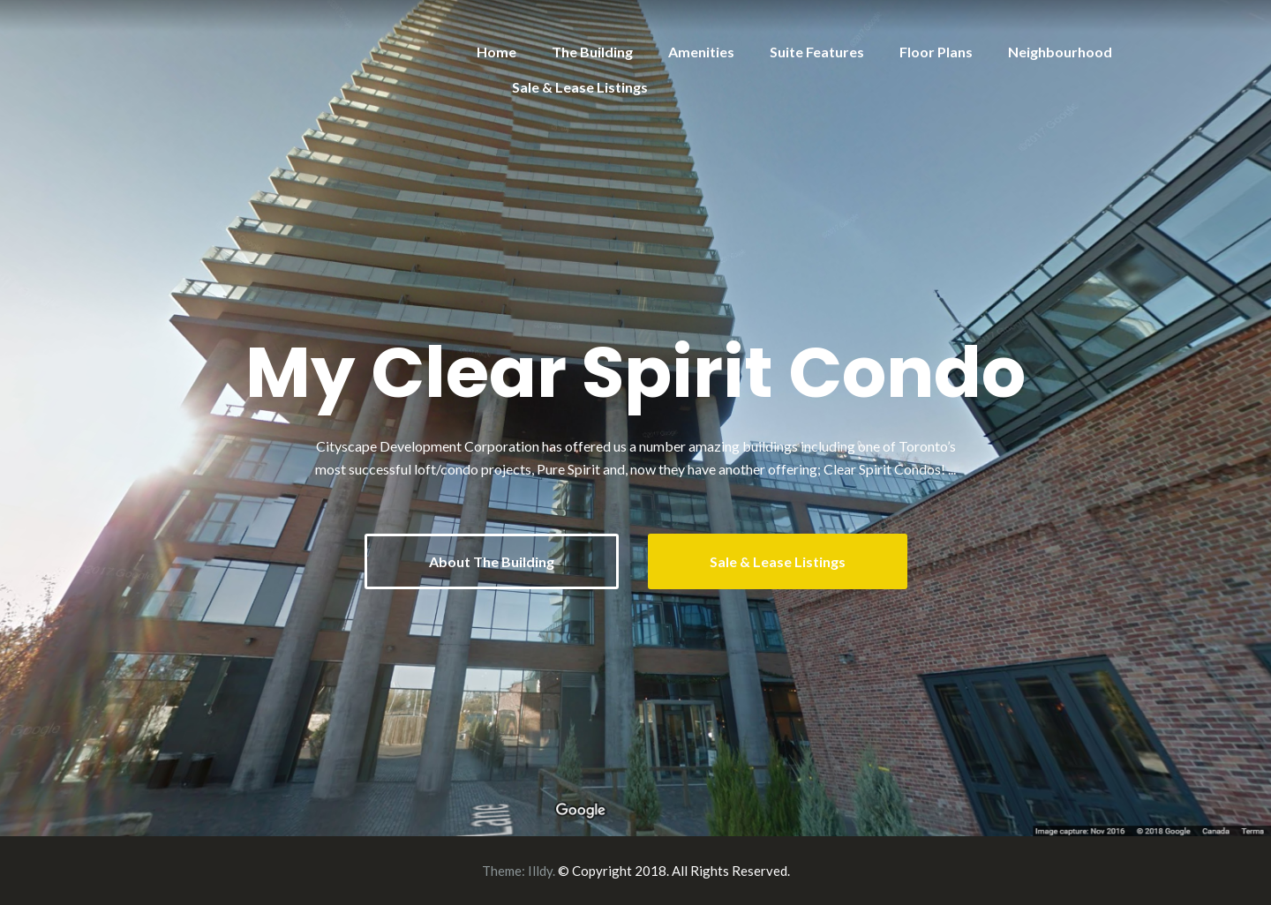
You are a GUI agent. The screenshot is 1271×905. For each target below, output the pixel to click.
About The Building (491, 561)
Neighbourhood (1060, 51)
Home (496, 51)
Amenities (701, 51)
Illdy (540, 871)
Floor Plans (936, 51)
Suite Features (817, 51)
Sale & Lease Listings (580, 87)
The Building (592, 51)
